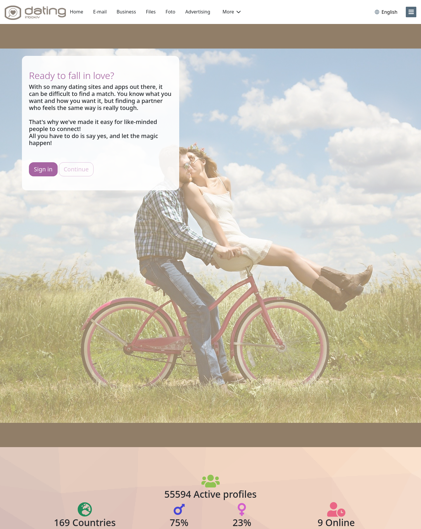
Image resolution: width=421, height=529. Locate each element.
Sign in (43, 169)
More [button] (231, 11)
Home (76, 11)
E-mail (100, 11)
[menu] (411, 12)
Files (151, 11)
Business (126, 11)
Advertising (197, 11)
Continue (76, 169)
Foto (170, 11)
